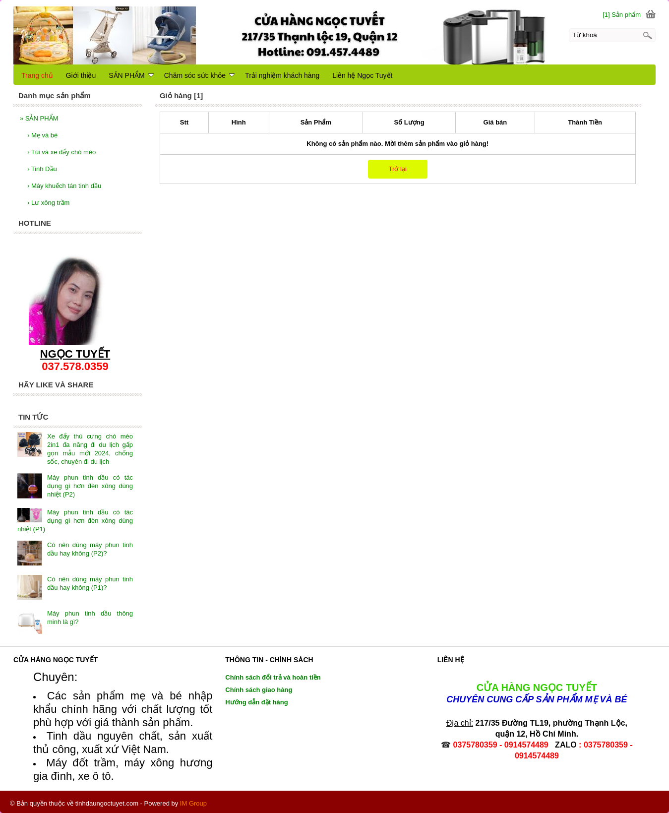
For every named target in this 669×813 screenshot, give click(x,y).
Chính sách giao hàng (258, 689)
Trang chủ (37, 75)
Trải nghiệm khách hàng (282, 75)
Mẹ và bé (42, 135)
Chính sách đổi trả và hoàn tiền (272, 677)
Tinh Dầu (42, 169)
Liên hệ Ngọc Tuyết (362, 75)
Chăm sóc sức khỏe (199, 75)
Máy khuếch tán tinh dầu (64, 185)
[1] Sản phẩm (622, 14)
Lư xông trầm (48, 202)
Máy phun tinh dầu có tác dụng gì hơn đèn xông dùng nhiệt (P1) (75, 520)
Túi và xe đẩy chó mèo (61, 152)
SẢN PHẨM (39, 118)
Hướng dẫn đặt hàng (256, 702)
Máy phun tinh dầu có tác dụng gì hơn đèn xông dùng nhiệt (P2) (90, 486)
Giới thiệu (81, 75)
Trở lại (398, 169)
